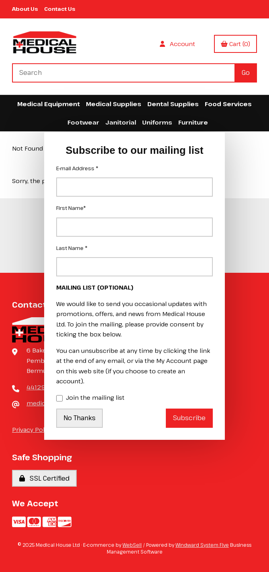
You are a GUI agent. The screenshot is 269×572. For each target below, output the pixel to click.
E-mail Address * (77, 168)
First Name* (71, 207)
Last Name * (72, 248)
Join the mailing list (90, 398)
